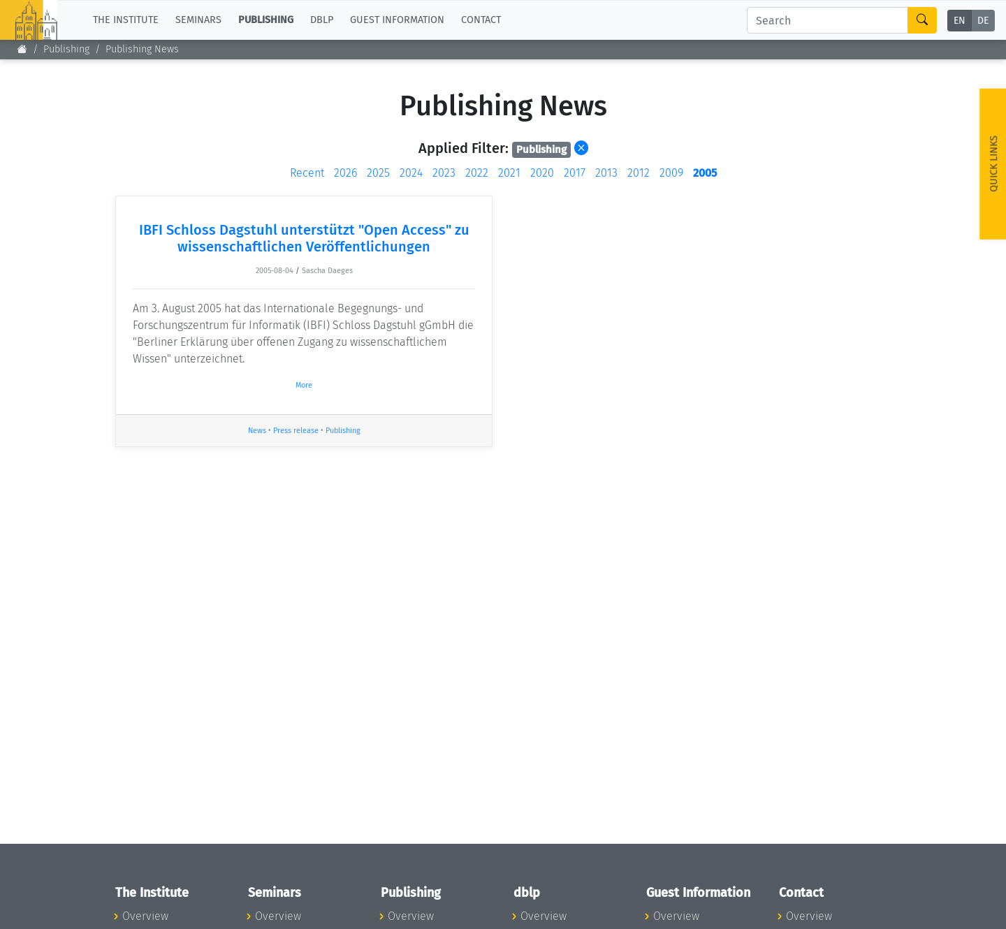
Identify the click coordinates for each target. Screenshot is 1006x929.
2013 (606, 173)
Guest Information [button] (397, 20)
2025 (378, 173)
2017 (574, 173)
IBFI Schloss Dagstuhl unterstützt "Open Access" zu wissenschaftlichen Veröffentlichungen (304, 238)
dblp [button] (321, 20)
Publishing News (142, 49)
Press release (296, 430)
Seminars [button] (198, 20)
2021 (509, 173)
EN (959, 21)
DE (983, 21)
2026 (345, 173)
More (304, 385)
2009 (671, 173)
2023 (443, 173)
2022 (476, 173)
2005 (705, 173)
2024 (411, 173)
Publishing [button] (265, 20)
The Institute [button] (126, 20)
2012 (638, 173)
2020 (542, 173)
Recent (307, 173)
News (257, 430)
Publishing (66, 49)
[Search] (827, 20)
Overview (145, 916)
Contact (481, 20)
